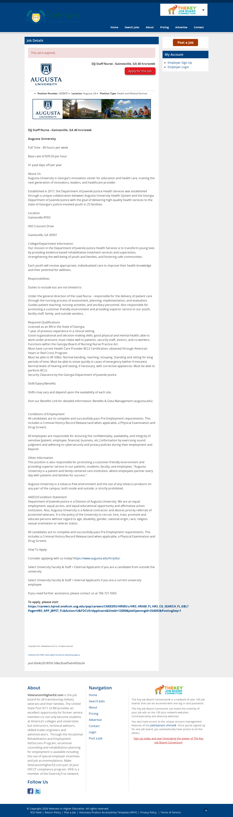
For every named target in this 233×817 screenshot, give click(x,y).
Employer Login (178, 67)
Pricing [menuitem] (93, 714)
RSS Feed (36, 812)
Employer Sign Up (180, 63)
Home (114, 27)
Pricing (164, 27)
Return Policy (53, 812)
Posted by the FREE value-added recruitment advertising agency (54, 655)
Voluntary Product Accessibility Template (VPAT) (108, 812)
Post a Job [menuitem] (95, 738)
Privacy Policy (148, 812)
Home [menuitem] (93, 695)
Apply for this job (140, 71)
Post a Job (185, 42)
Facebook (30, 791)
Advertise (181, 27)
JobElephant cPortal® (163, 725)
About (150, 27)
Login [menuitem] (92, 732)
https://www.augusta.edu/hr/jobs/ (96, 558)
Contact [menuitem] (94, 726)
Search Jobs (132, 27)
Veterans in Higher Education (66, 808)
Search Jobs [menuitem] (97, 701)
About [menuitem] (93, 707)
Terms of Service (171, 812)
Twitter (38, 791)
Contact (199, 27)
